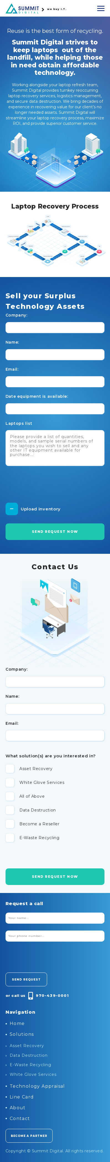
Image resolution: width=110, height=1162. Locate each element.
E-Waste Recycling (28, 1064)
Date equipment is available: (37, 396)
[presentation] (48, 486)
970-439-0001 (52, 995)
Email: (12, 369)
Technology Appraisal (35, 1086)
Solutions (20, 1034)
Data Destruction (27, 1055)
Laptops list (19, 423)
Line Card (20, 1097)
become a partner (29, 1136)
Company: (16, 315)
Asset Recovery (25, 1045)
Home (15, 1023)
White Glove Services (31, 1074)
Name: (12, 342)
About (16, 1107)
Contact (18, 1118)
